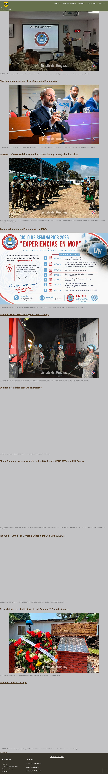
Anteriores (3, 746)
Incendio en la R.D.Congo (13, 676)
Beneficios (81, 3)
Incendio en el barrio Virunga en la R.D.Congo (24, 311)
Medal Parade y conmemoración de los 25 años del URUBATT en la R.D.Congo (42, 456)
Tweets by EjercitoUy (57, 750)
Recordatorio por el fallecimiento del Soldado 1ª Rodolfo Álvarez (34, 603)
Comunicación (91, 3)
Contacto (102, 3)
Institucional (55, 3)
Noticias (4, 757)
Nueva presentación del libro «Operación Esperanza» (28, 79)
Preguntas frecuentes (9, 762)
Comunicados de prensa (10, 760)
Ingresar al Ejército (68, 3)
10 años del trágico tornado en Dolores (21, 384)
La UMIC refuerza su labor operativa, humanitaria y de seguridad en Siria (39, 152)
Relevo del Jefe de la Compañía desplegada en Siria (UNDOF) (33, 530)
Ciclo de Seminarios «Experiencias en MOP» (24, 226)
